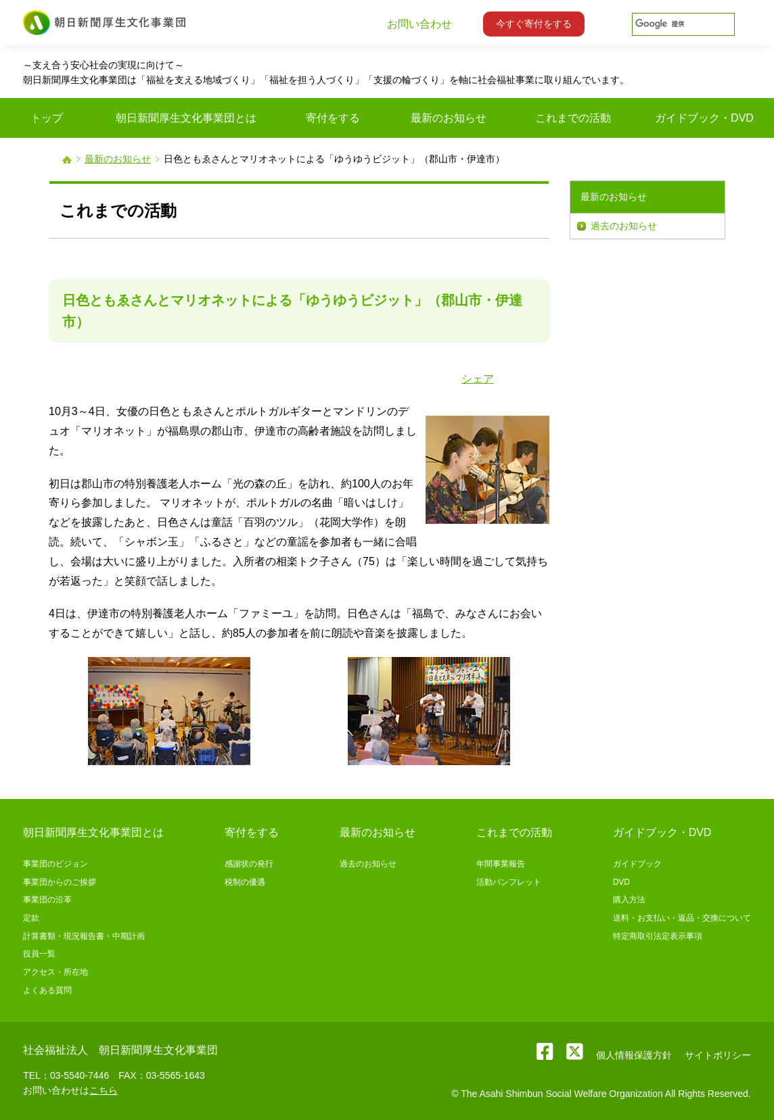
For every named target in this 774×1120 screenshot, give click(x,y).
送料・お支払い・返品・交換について (682, 918)
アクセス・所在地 (55, 972)
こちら (103, 1090)
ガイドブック (637, 864)
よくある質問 (47, 990)
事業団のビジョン (55, 864)
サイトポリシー (718, 1055)
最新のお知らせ (118, 158)
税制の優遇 (245, 882)
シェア (477, 379)
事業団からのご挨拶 (59, 882)
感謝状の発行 (249, 864)
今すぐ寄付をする (534, 23)
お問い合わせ (419, 24)
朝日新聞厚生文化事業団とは (93, 832)
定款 (31, 918)
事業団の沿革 (47, 899)
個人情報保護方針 (634, 1055)
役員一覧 (39, 953)
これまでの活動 (514, 832)
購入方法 (629, 899)
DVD (621, 882)
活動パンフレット (508, 882)
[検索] (682, 24)
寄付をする (252, 832)
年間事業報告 (500, 864)
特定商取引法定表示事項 (657, 936)
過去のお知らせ (624, 225)
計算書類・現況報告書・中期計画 (84, 936)
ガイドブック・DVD (662, 832)
